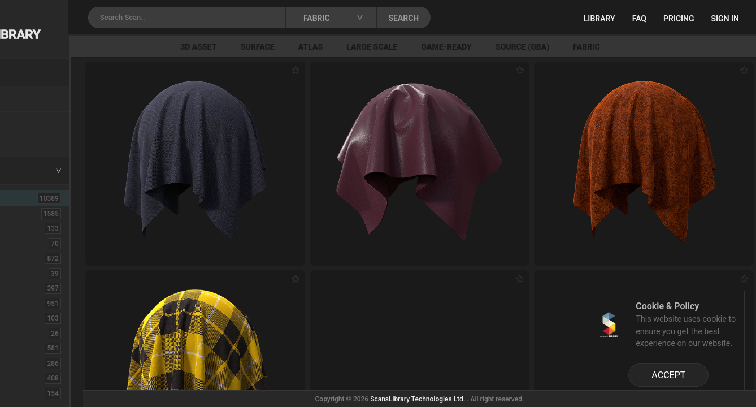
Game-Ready (524, 46)
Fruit (23, 393)
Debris (27, 318)
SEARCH (496, 18)
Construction (39, 303)
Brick (24, 243)
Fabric (664, 46)
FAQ (639, 18)
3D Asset (276, 46)
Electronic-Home (46, 333)
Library (599, 18)
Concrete (32, 288)
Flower (27, 378)
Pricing (678, 18)
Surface (336, 46)
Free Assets (37, 138)
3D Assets (34, 213)
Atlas (388, 46)
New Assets (37, 123)
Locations (33, 99)
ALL (23, 198)
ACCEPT (668, 375)
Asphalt (29, 228)
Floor (24, 363)
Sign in (725, 18)
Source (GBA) (600, 46)
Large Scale (449, 46)
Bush (24, 258)
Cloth (24, 273)
